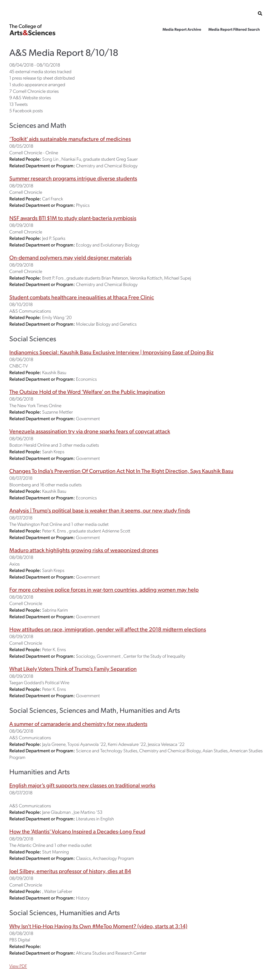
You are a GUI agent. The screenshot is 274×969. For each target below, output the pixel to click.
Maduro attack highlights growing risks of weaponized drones (83, 549)
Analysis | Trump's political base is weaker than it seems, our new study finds (99, 510)
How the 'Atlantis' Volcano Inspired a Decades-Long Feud (77, 831)
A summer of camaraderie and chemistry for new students (78, 723)
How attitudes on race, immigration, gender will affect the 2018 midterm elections (107, 629)
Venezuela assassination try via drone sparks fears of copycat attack (89, 431)
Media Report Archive (182, 29)
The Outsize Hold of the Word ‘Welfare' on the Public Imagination (87, 391)
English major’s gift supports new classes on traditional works (82, 785)
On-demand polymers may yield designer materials (70, 257)
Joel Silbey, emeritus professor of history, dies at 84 (70, 870)
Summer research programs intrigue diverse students (73, 178)
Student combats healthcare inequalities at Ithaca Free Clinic (81, 297)
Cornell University (28, 13)
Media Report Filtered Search (234, 29)
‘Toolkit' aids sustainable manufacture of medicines (70, 138)
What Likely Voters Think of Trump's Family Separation (73, 668)
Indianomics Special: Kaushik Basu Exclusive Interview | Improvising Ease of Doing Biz (111, 352)
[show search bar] (260, 13)
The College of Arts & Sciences (32, 30)
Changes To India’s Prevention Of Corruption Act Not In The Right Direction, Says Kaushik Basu (121, 470)
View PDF (18, 966)
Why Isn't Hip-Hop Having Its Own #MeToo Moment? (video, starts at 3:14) (98, 926)
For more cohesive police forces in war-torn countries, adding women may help (104, 589)
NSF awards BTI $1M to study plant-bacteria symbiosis (72, 217)
